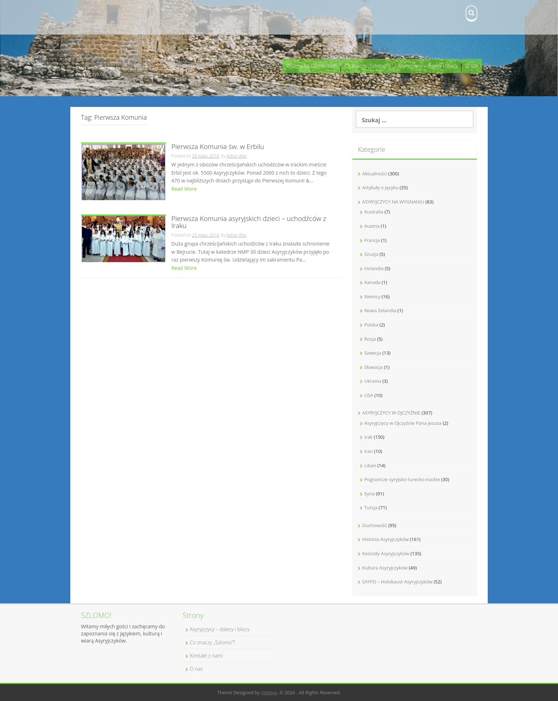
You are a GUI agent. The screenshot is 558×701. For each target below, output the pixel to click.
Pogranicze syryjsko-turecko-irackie (402, 479)
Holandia (374, 268)
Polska (371, 324)
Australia (373, 211)
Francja (372, 240)
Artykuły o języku (380, 187)
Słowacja (373, 367)
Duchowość (374, 525)
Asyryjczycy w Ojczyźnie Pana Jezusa (403, 423)
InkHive (269, 692)
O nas (471, 65)
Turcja (370, 507)
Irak (368, 437)
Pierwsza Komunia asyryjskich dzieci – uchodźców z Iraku (248, 223)
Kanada (372, 282)
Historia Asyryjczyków (385, 539)
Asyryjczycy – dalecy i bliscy (428, 65)
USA (368, 395)
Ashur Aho (237, 156)
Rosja (370, 339)
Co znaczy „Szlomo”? (367, 65)
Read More (184, 188)
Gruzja (371, 254)
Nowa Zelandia (380, 310)
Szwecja (372, 353)
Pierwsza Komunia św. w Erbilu (217, 147)
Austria (372, 226)
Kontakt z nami (92, 17)
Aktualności (374, 173)
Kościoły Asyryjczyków (385, 553)
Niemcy (372, 296)
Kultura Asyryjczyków (384, 568)
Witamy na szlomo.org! (311, 65)
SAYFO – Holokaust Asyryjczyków (397, 581)
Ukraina (372, 381)
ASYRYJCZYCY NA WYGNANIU (393, 202)
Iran (368, 451)
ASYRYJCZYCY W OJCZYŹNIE (391, 412)
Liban (370, 465)
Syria (369, 493)
